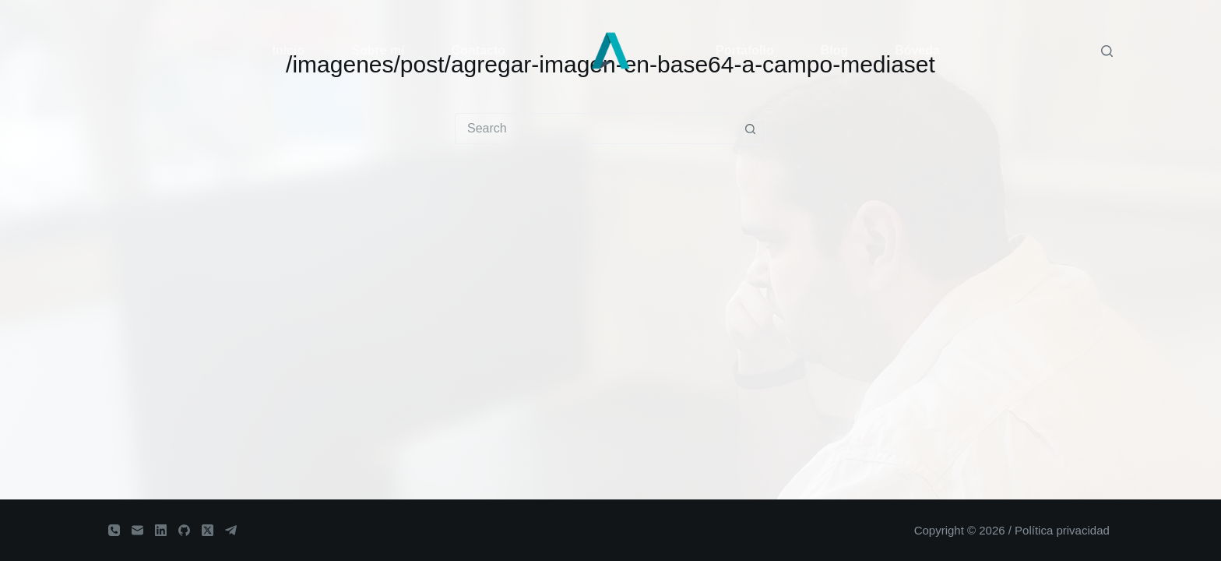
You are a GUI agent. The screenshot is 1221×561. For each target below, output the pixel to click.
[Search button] (749, 128)
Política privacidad (1062, 530)
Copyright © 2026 (959, 530)
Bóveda (917, 50)
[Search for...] (595, 128)
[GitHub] (184, 530)
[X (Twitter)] (207, 530)
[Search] (1107, 51)
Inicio (288, 50)
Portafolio (745, 50)
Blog (835, 50)
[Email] (137, 530)
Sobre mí (377, 50)
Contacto (478, 50)
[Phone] (114, 530)
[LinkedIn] (161, 530)
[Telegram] (231, 530)
